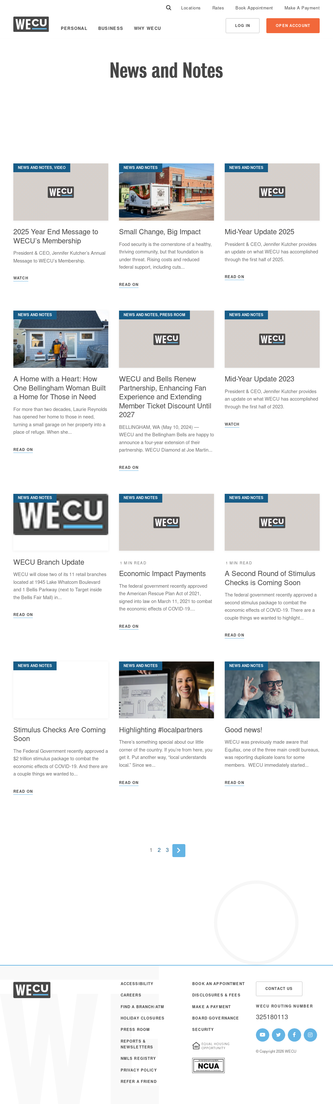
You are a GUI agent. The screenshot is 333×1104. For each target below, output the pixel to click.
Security (203, 1030)
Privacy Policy (139, 1070)
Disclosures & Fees (216, 995)
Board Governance (215, 1019)
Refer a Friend (139, 1082)
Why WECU (147, 29)
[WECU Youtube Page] (262, 1035)
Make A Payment (302, 8)
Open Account (293, 26)
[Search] (168, 8)
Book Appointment (254, 8)
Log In (242, 26)
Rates (218, 8)
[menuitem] (191, 8)
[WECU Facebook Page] (294, 1035)
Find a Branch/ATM (142, 1007)
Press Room (135, 1030)
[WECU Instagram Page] (310, 1035)
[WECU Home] (31, 26)
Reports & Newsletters (137, 1044)
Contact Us (279, 989)
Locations (191, 8)
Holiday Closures (143, 1019)
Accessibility (137, 984)
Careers (131, 995)
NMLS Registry (138, 1059)
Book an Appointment (218, 984)
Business (110, 29)
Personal (74, 29)
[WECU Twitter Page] (278, 1035)
